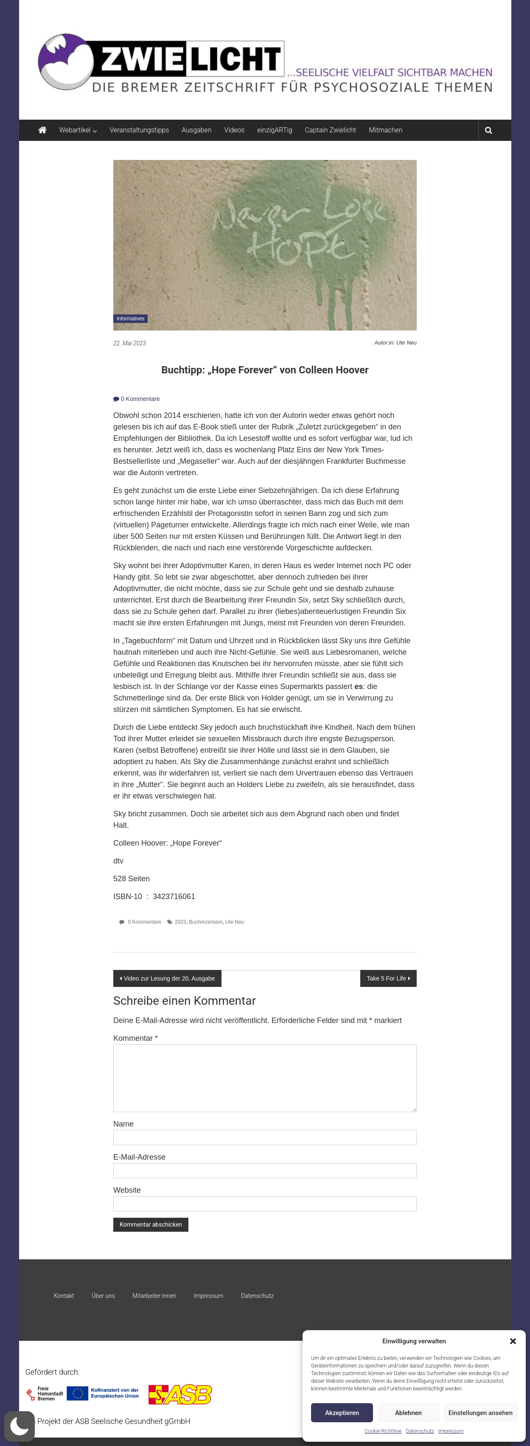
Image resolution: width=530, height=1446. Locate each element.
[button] (513, 1341)
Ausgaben (196, 130)
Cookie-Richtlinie (383, 1431)
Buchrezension (205, 922)
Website (127, 1190)
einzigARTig (274, 130)
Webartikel (75, 130)
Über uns (103, 1295)
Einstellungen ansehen (481, 1413)
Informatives (130, 319)
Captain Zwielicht (330, 130)
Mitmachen (385, 130)
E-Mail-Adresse (139, 1157)
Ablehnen (408, 1413)
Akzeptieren (342, 1413)
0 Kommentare (136, 398)
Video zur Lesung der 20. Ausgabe (169, 978)
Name (123, 1124)
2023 (180, 922)
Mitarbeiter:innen (154, 1295)
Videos (234, 130)
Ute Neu (234, 922)
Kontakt (64, 1295)
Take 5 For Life (386, 978)
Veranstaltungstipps (139, 130)
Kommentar (135, 1038)
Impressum (451, 1431)
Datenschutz (420, 1431)
